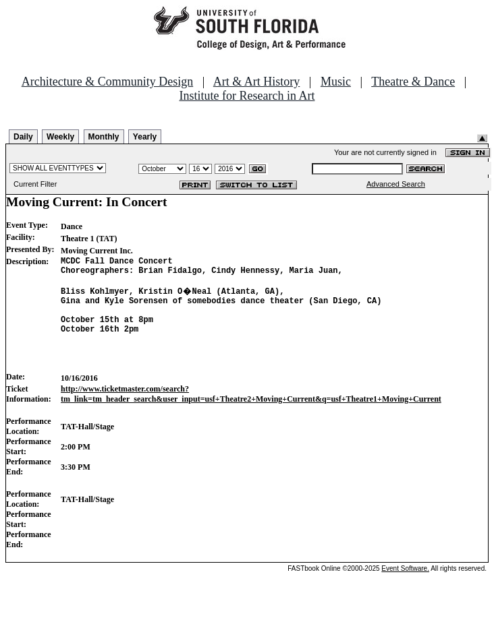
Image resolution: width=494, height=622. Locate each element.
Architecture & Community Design (107, 81)
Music (336, 81)
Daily (23, 137)
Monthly (103, 137)
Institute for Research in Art (247, 95)
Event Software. (405, 590)
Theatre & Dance (413, 81)
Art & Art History (256, 81)
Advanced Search (395, 184)
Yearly (145, 137)
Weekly (60, 137)
